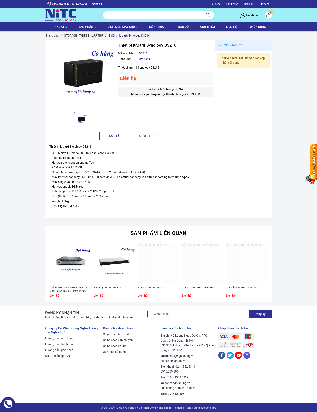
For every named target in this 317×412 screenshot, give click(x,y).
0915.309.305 (170, 371)
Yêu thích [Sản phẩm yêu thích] (96, 3)
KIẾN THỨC (158, 27)
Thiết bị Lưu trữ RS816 (107, 287)
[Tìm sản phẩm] (152, 15)
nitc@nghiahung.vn (181, 356)
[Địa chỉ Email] (198, 314)
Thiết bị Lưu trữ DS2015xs (242, 287)
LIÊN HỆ (231, 26)
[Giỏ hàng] (268, 15)
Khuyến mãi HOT (230, 45)
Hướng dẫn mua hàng (59, 338)
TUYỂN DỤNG (257, 26)
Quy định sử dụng (114, 351)
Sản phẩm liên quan (158, 233)
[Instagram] (246, 355)
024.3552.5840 (185, 366)
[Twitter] (230, 355)
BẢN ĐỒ (183, 26)
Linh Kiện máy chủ (123, 27)
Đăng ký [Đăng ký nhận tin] (260, 314)
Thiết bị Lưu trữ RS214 (151, 287)
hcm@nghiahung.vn (173, 360)
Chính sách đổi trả (115, 346)
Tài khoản (249, 15)
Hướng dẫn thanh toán (59, 344)
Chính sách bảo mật (116, 334)
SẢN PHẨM (87, 27)
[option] (80, 75)
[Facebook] (221, 355)
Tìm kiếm (214, 4)
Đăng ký (248, 4)
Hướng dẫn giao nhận (59, 350)
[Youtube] (238, 355)
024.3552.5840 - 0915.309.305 (67, 4)
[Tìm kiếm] (208, 15)
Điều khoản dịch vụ (57, 356)
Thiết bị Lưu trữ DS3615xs (198, 287)
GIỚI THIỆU (207, 26)
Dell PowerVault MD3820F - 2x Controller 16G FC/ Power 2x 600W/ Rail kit (68, 289)
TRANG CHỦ (59, 26)
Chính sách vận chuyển (118, 340)
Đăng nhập (232, 4)
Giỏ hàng (264, 4)
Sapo (213, 407)
